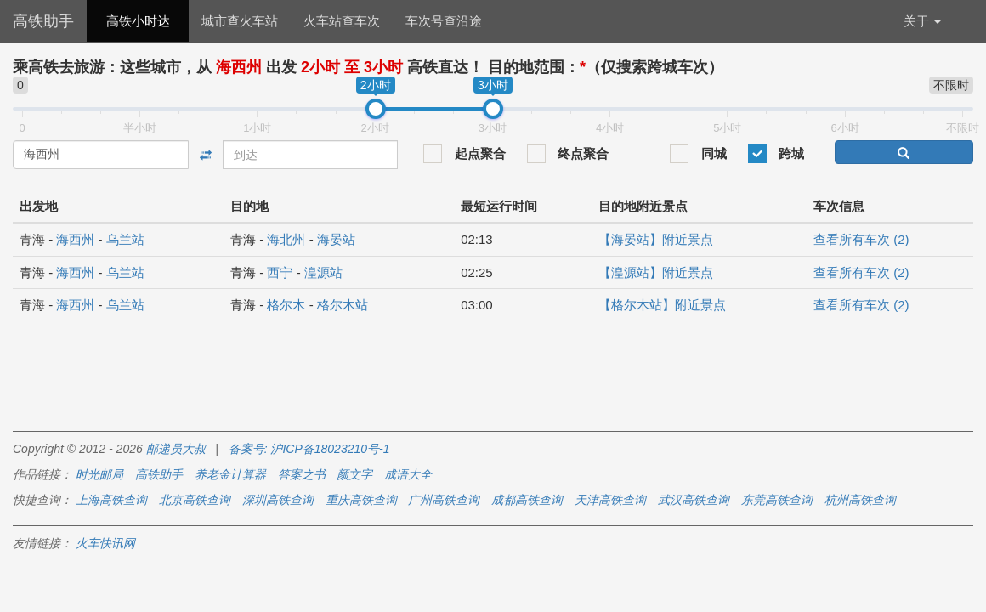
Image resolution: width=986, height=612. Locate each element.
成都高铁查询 (527, 500)
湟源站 (323, 272)
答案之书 (302, 474)
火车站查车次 (341, 21)
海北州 (286, 239)
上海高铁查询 (111, 500)
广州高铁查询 (443, 500)
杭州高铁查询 (860, 500)
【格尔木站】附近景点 (662, 305)
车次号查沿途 (443, 21)
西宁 (279, 272)
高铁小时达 (138, 21)
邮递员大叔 (176, 449)
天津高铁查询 (610, 500)
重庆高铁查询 (361, 500)
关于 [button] (922, 21)
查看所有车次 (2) (861, 239)
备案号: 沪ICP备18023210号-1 (309, 449)
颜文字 (354, 474)
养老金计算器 (230, 474)
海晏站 (336, 239)
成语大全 (408, 474)
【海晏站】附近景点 (655, 239)
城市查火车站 (239, 21)
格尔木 (286, 305)
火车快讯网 (105, 543)
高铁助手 (43, 21)
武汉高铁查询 (693, 500)
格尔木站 (342, 305)
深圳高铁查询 (278, 500)
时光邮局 (99, 474)
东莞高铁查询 (777, 500)
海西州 (75, 239)
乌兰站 (125, 239)
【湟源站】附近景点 (655, 272)
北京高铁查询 (194, 500)
